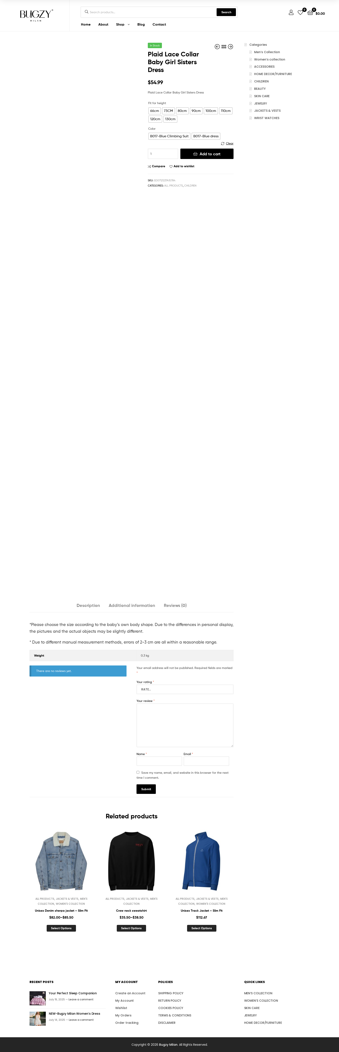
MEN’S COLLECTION (258, 993)
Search (226, 12)
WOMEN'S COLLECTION (70, 904)
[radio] (155, 111)
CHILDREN (190, 185)
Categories (258, 45)
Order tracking (126, 1023)
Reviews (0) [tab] (175, 605)
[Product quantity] (163, 154)
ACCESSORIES (264, 66)
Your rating (145, 682)
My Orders (123, 1015)
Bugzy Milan (168, 1044)
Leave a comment (81, 999)
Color (152, 128)
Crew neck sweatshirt (131, 911)
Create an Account (130, 993)
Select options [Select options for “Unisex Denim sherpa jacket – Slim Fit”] (61, 928)
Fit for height (157, 103)
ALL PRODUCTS (173, 185)
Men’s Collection (267, 52)
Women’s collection (269, 59)
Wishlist (121, 1008)
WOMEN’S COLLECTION (261, 1000)
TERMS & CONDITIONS (174, 1015)
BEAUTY (259, 89)
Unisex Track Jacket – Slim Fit (201, 911)
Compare (158, 166)
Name (142, 754)
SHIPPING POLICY (170, 993)
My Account (124, 1000)
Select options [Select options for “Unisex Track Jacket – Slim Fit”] (201, 928)
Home (86, 24)
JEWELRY (260, 103)
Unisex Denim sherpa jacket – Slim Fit (61, 911)
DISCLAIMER (167, 1023)
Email (188, 754)
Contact (159, 24)
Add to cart (210, 153)
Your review (146, 701)
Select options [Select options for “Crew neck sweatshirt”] (131, 928)
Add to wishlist (184, 166)
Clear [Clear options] (230, 143)
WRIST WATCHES (266, 118)
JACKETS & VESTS (67, 899)
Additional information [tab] (132, 605)
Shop (120, 24)
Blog (141, 24)
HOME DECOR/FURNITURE (273, 74)
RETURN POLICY (169, 1000)
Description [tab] (88, 605)
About (103, 24)
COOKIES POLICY (170, 1008)
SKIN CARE (262, 96)
